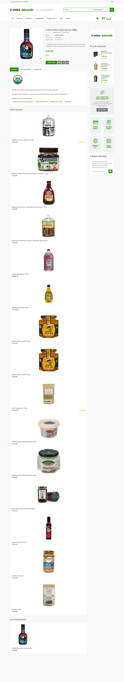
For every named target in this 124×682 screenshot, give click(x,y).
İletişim (68, 18)
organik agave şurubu (41, 101)
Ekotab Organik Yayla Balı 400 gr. (21, 341)
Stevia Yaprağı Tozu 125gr (19, 408)
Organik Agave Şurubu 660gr (20, 307)
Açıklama (14, 69)
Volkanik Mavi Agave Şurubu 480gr (23, 101)
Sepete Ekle (51, 62)
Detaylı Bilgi (102, 110)
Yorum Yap (66, 32)
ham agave (68, 101)
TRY (112, 1)
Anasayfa (20, 18)
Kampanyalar (40, 18)
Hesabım (29, 18)
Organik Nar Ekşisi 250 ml (19, 542)
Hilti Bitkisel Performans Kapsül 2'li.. (106, 53)
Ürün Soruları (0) (25, 69)
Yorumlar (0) (37, 69)
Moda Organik (59, 35)
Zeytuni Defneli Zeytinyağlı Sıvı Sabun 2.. (105, 77)
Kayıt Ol (26, 1)
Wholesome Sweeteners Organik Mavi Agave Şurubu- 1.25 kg (29, 207)
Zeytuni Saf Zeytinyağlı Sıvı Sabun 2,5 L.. (105, 65)
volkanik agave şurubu (56, 101)
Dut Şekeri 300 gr (17, 609)
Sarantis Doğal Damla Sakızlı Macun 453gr (24, 475)
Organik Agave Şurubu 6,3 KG (20, 274)
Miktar (47, 55)
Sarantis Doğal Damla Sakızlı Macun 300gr (24, 441)
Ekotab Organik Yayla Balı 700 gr (21, 374)
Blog (61, 18)
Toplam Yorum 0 (57, 32)
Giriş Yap (19, 1)
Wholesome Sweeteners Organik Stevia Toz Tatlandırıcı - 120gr (30, 173)
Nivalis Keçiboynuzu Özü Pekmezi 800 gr (23, 509)
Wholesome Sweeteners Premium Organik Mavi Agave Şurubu (30, 240)
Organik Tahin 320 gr (18, 576)
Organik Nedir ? (52, 18)
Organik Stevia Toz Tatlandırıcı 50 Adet (23, 140)
